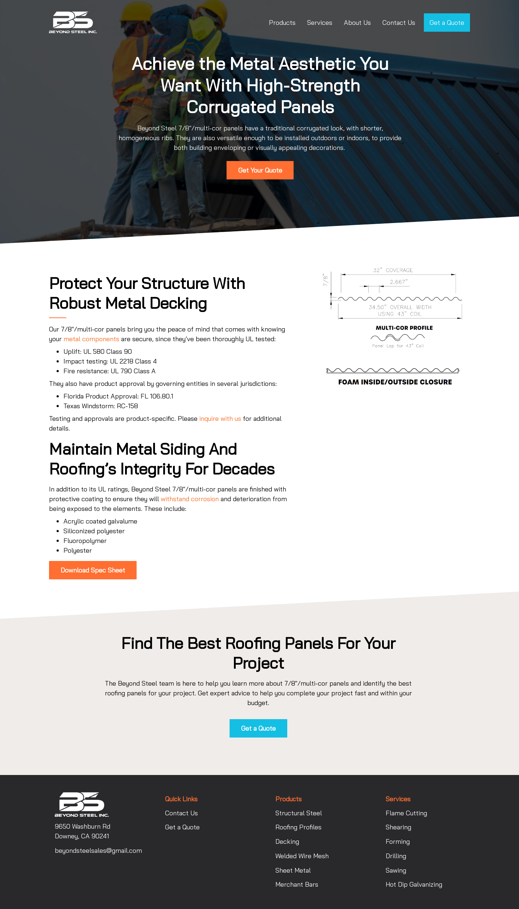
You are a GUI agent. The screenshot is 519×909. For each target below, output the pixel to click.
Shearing (398, 827)
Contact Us (398, 22)
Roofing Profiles (298, 827)
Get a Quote (447, 22)
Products (282, 22)
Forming (398, 841)
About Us (357, 22)
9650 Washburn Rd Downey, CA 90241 (82, 831)
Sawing (396, 870)
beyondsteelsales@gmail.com (94, 850)
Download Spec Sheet (93, 570)
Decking (287, 841)
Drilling (396, 856)
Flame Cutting (406, 813)
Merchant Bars (296, 884)
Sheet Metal (293, 870)
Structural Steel (298, 813)
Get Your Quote (260, 170)
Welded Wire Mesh (302, 856)
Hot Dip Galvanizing (414, 884)
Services (319, 22)
